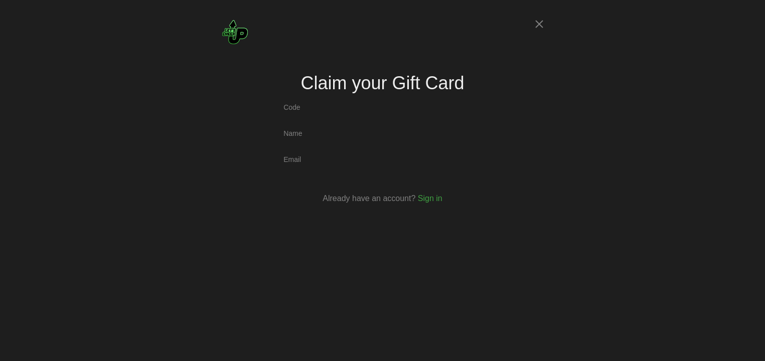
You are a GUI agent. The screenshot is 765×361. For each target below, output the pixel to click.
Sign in (430, 198)
